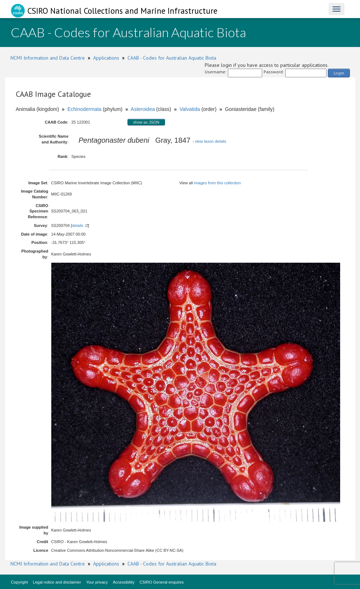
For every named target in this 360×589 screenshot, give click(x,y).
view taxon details (210, 141)
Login (339, 73)
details (77, 225)
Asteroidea (143, 109)
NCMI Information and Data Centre (47, 58)
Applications (106, 58)
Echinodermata (84, 109)
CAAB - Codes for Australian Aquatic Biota (171, 58)
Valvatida (189, 109)
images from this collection (217, 183)
